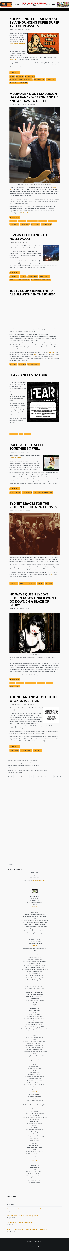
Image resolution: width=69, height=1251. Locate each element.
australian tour (30, 683)
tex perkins (20, 683)
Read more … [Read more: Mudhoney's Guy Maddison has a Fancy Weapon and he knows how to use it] (14, 217)
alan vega (49, 683)
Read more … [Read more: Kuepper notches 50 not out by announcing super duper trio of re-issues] (14, 72)
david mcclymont (26, 750)
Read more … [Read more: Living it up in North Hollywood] (14, 272)
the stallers (48, 583)
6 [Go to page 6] (31, 776)
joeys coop (13, 364)
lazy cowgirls (14, 276)
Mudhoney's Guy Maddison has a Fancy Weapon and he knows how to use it (33, 97)
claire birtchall (46, 224)
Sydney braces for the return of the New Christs (33, 505)
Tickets (34, 1091)
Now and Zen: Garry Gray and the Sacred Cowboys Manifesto (24, 763)
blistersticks (37, 750)
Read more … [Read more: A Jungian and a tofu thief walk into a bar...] (14, 746)
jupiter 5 (40, 583)
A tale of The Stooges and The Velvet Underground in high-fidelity (27, 1229)
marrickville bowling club (27, 583)
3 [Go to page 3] (21, 776)
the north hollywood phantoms (40, 280)
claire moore (35, 224)
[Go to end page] (52, 776)
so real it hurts (14, 686)
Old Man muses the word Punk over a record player (22, 768)
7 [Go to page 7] (34, 776)
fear (20, 434)
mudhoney (22, 221)
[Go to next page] (49, 776)
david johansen (27, 492)
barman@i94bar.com (38, 880)
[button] (34, 9)
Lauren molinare (44, 276)
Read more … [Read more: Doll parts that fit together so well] (14, 488)
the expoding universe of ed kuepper (21, 79)
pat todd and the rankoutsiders (19, 280)
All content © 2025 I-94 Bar (34, 1241)
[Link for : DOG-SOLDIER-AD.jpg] (34, 821)
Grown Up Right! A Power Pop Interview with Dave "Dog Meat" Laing (27, 770)
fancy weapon (14, 224)
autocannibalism (39, 79)
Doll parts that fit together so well (26, 446)
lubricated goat (32, 221)
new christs (13, 583)
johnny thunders (15, 492)
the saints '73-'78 (30, 76)
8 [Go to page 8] (38, 776)
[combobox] (34, 864)
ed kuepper (19, 76)
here (35, 354)
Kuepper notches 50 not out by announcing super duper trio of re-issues (34, 22)
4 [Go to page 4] (24, 776)
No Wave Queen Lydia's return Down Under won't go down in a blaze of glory (33, 599)
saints (12, 76)
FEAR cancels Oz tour (28, 375)
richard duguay (32, 276)
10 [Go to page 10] (45, 776)
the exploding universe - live (18, 82)
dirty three (13, 221)
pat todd (23, 276)
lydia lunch (41, 683)
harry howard (14, 750)
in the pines (22, 364)
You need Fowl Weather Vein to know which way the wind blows (26, 1209)
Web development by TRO (34, 1246)
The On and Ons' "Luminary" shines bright (19, 1222)
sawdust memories (33, 364)
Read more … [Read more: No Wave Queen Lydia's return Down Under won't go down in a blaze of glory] (14, 679)
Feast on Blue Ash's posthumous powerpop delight (22, 1215)
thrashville (13, 434)
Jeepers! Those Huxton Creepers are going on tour (22, 760)
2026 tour (27, 434)
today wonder (51, 79)
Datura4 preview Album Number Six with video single (23, 765)
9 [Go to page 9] (41, 776)
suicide (12, 683)
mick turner (52, 221)
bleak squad (42, 221)
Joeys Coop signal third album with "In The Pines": (32, 292)
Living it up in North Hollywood (28, 236)
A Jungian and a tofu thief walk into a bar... (33, 698)
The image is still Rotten (14, 772)
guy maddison (25, 224)
